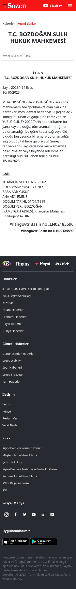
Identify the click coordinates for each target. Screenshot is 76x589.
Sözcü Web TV (11, 360)
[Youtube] (34, 514)
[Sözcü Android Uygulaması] (43, 541)
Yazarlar (7, 303)
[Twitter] (25, 514)
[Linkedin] (52, 514)
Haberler (9, 279)
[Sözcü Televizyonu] (6, 263)
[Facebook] (16, 514)
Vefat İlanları (10, 425)
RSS (4, 490)
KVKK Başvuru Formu (16, 483)
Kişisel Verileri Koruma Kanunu (22, 448)
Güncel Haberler (15, 344)
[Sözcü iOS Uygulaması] (15, 541)
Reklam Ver (9, 418)
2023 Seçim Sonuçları (16, 296)
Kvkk (6, 438)
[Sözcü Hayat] (42, 263)
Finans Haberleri (13, 310)
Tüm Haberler (11, 381)
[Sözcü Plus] (62, 263)
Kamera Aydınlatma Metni (19, 476)
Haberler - (9, 23)
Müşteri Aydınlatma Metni (19, 455)
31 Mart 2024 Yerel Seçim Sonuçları (25, 289)
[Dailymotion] (43, 514)
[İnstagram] (6, 514)
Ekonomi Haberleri (14, 317)
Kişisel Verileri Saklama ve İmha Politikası (29, 469)
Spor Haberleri (12, 367)
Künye (6, 411)
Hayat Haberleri (12, 324)
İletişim (8, 394)
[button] (70, 5)
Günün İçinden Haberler (18, 354)
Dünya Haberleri (13, 331)
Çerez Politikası (12, 462)
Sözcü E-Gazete (12, 375)
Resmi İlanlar (26, 23)
